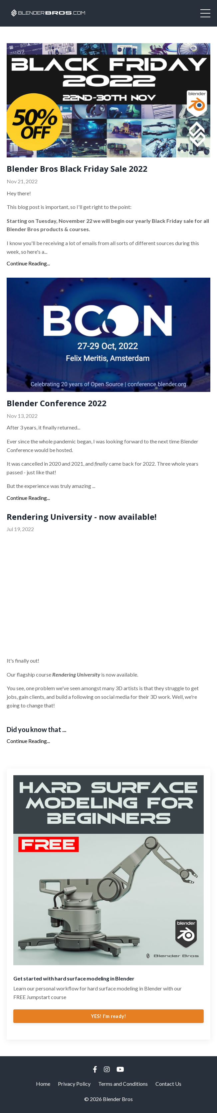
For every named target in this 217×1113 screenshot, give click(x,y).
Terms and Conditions (123, 1083)
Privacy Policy (74, 1083)
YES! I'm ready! (108, 1016)
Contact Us (168, 1083)
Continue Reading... (28, 263)
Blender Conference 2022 (57, 403)
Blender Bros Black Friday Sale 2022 (77, 169)
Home (43, 1083)
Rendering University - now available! (81, 517)
